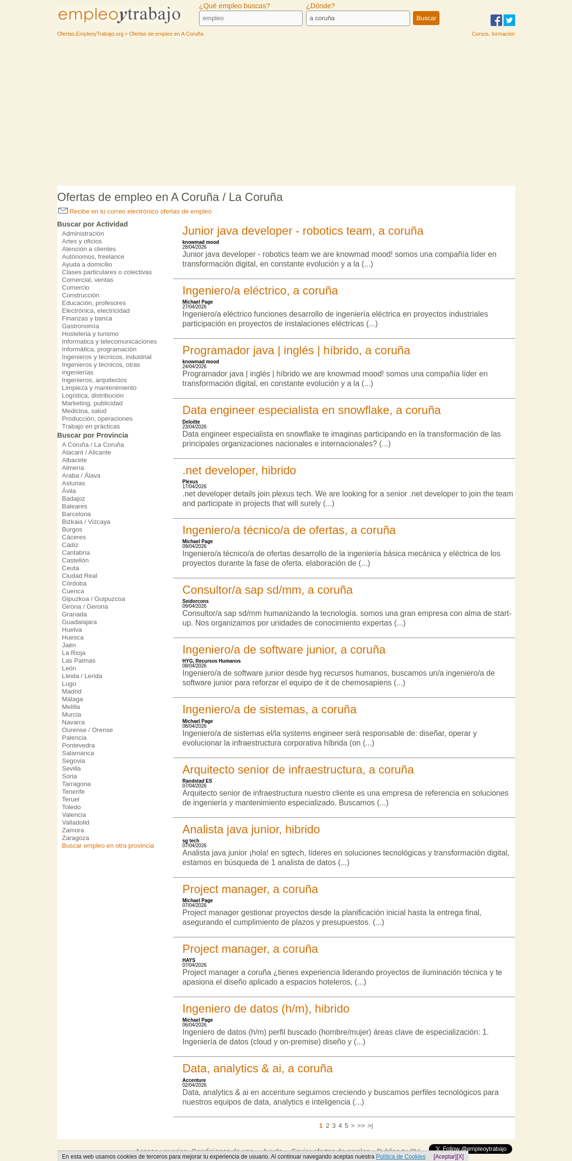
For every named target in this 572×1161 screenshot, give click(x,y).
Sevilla (71, 768)
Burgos (72, 529)
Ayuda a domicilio (87, 264)
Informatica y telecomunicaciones (109, 341)
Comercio (76, 287)
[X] (460, 1157)
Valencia (74, 814)
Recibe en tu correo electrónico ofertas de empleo (135, 211)
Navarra (73, 722)
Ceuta (71, 568)
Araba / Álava (81, 475)
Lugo (69, 683)
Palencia (74, 737)
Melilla (71, 706)
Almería (73, 467)
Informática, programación (99, 349)
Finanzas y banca (87, 318)
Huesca (73, 637)
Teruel (71, 799)
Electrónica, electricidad (96, 310)
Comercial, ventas (88, 279)
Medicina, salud (84, 410)
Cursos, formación (493, 34)
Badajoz (73, 498)
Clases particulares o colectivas (107, 272)
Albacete (74, 460)
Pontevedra (78, 745)
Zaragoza (75, 837)
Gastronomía (80, 326)
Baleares (75, 506)
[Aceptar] (445, 1157)
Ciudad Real (79, 575)
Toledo (71, 807)
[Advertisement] (286, 113)
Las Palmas (79, 660)
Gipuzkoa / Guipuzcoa (93, 598)
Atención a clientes (89, 249)
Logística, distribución (93, 395)
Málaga (72, 699)
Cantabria (76, 552)
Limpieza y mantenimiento (99, 387)
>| (370, 1125)
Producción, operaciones (97, 418)
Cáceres (74, 537)
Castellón (75, 560)
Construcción (81, 295)
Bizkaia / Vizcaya (86, 521)
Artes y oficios (82, 241)
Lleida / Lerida (82, 676)
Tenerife (73, 791)
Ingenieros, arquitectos (94, 380)
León (69, 668)
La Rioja (74, 652)
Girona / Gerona (85, 606)
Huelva (72, 629)
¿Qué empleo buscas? (234, 6)
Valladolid (76, 822)
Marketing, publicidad (92, 403)
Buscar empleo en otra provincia (108, 845)
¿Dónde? (320, 6)
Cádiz (70, 544)
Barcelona (76, 514)
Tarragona (76, 783)
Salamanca (78, 753)
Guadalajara (79, 622)
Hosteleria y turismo (90, 333)
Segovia (73, 760)
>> (361, 1125)
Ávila (69, 490)
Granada (74, 614)
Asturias (73, 483)
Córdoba (74, 583)
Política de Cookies (401, 1156)
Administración (83, 233)
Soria (69, 776)
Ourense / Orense (87, 730)
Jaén (69, 645)
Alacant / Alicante (86, 452)
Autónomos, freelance (93, 256)
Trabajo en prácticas (91, 426)
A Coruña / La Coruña (93, 444)
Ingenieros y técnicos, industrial (107, 356)
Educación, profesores (94, 303)
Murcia (71, 714)
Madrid (72, 691)
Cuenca (73, 591)
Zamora (73, 830)
